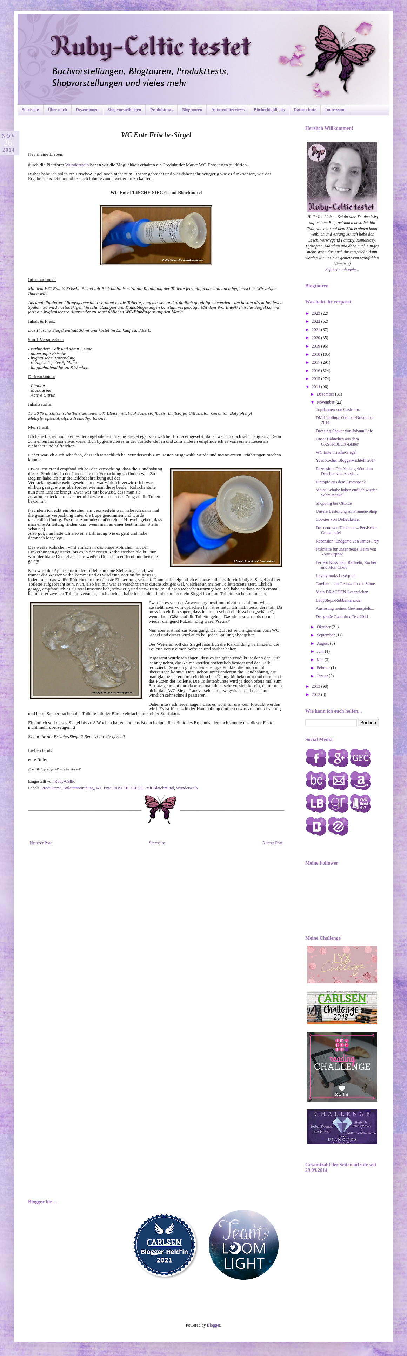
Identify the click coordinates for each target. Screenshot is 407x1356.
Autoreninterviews (228, 109)
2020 (316, 337)
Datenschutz (305, 109)
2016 (316, 370)
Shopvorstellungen (124, 109)
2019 (316, 346)
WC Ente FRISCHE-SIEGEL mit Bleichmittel (135, 787)
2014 (316, 386)
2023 (316, 313)
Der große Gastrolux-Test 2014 (342, 616)
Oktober (324, 626)
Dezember (326, 394)
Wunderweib (77, 164)
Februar (324, 667)
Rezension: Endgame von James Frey (347, 541)
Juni (321, 651)
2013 (316, 686)
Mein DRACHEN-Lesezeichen (342, 591)
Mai (321, 659)
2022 (316, 321)
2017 (316, 362)
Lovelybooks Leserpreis (336, 575)
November (326, 402)
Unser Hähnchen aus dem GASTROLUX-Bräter (337, 441)
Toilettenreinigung (78, 787)
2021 (316, 329)
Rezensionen (87, 109)
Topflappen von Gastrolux (338, 409)
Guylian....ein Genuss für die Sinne (345, 583)
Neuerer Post (41, 842)
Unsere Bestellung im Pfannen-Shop (346, 511)
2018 (316, 354)
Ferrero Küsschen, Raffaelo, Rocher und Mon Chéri (346, 565)
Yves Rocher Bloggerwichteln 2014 (346, 460)
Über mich (57, 109)
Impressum (335, 109)
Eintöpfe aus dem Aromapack (341, 482)
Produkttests (161, 109)
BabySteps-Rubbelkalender (339, 600)
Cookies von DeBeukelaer (338, 519)
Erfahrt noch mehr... (342, 269)
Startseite (30, 109)
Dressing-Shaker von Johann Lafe (344, 430)
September (326, 634)
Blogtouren (192, 109)
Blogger (213, 1325)
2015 (316, 378)
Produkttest (51, 787)
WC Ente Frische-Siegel (336, 452)
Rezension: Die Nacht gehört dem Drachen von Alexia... (344, 471)
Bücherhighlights (269, 109)
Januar (323, 675)
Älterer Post (272, 842)
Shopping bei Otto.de (334, 503)
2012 (316, 694)
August (323, 643)
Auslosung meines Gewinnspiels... (345, 608)
